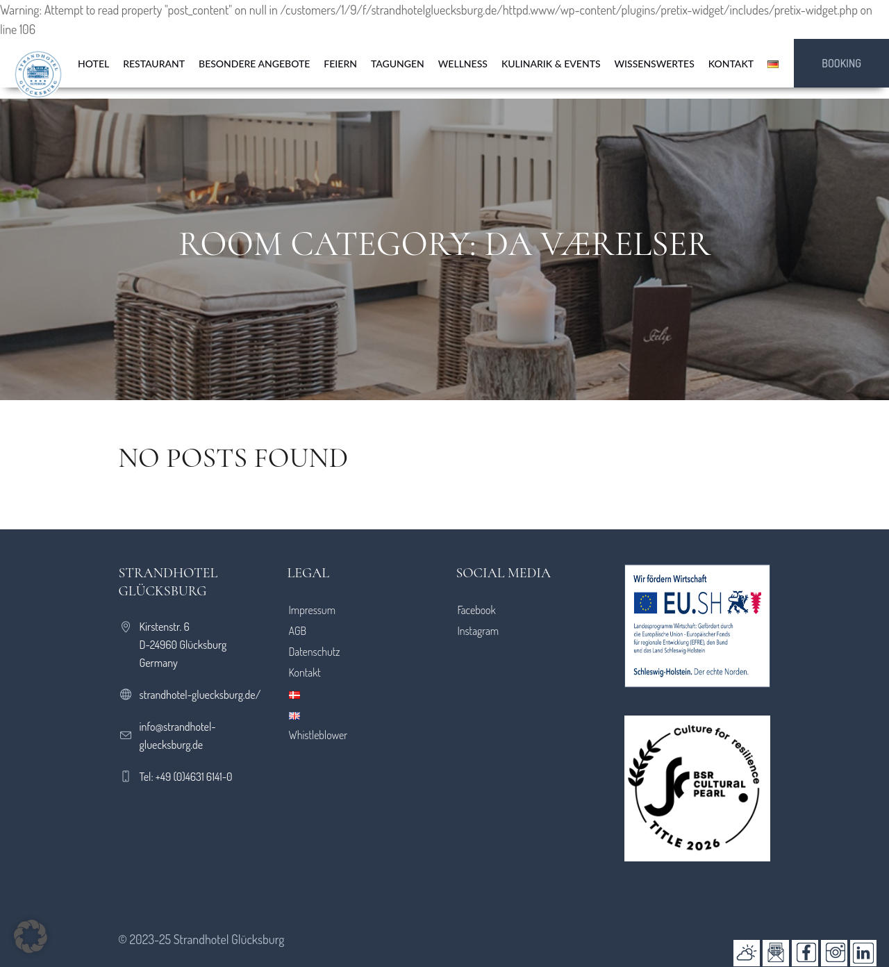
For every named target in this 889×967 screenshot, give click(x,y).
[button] (30, 936)
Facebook (476, 610)
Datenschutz (314, 652)
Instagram (478, 631)
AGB (298, 631)
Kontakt (305, 672)
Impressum (312, 610)
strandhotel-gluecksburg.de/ (200, 695)
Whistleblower (318, 735)
